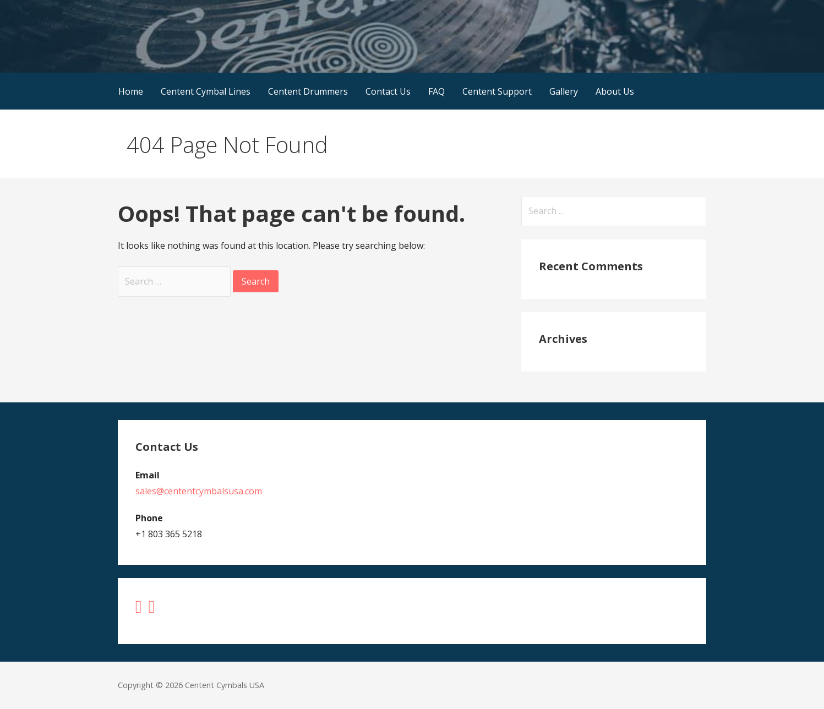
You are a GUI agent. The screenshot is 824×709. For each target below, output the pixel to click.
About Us (615, 91)
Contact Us (388, 91)
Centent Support (497, 91)
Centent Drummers (308, 91)
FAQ (436, 91)
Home (130, 91)
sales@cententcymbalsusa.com (198, 491)
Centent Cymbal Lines (205, 91)
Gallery (563, 91)
